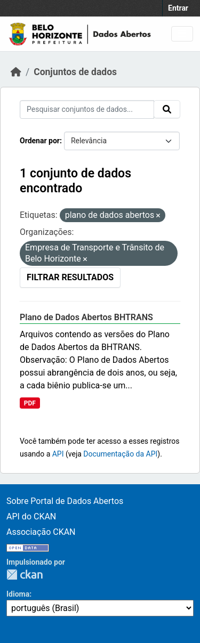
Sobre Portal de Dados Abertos (64, 501)
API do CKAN (31, 516)
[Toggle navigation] (182, 34)
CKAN (24, 574)
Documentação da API (120, 454)
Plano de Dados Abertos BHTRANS (86, 317)
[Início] (16, 72)
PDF (30, 403)
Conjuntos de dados (75, 72)
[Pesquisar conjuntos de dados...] (87, 109)
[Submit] (167, 109)
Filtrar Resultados (70, 277)
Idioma (17, 594)
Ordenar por (40, 140)
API (58, 454)
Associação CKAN (41, 532)
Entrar (178, 8)
